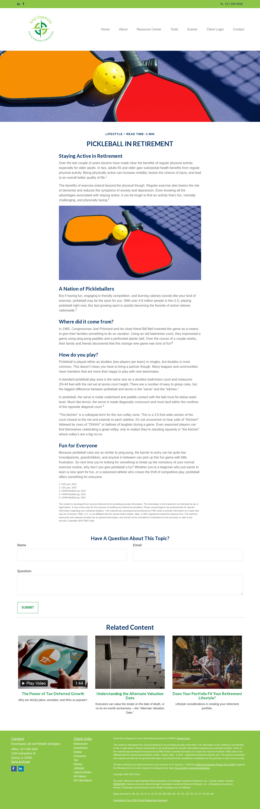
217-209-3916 (232, 3)
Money (78, 764)
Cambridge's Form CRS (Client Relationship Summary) (140, 800)
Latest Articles (82, 772)
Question (24, 571)
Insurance (80, 756)
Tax (76, 760)
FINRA (116, 784)
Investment (81, 748)
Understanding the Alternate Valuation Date (130, 695)
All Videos (80, 776)
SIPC (123, 784)
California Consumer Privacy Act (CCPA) (215, 764)
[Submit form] (27, 607)
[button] (118, 29)
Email (137, 545)
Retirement (81, 743)
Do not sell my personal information (192, 768)
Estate (78, 752)
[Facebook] (23, 4)
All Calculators (83, 780)
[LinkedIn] (18, 4)
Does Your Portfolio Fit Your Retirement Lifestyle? (207, 695)
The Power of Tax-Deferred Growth (53, 693)
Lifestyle (79, 768)
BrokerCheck (183, 738)
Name (21, 545)
